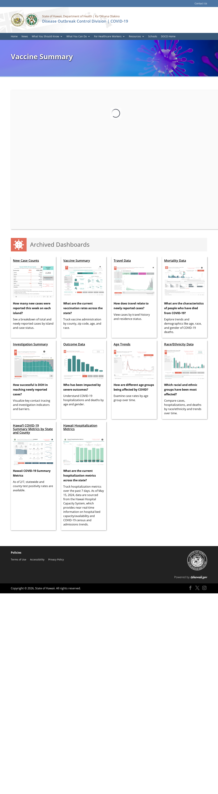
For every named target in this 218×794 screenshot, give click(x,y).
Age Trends (122, 344)
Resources (135, 36)
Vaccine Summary (76, 260)
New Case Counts (26, 260)
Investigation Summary (30, 344)
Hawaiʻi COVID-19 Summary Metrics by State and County (33, 429)
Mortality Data (175, 260)
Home (14, 36)
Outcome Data (74, 344)
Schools (152, 36)
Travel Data (122, 260)
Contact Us (201, 3)
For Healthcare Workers (107, 36)
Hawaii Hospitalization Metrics (80, 427)
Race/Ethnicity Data (179, 344)
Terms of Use (18, 559)
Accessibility (37, 559)
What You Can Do (76, 36)
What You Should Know (45, 36)
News (25, 36)
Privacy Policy (56, 559)
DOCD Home (168, 36)
